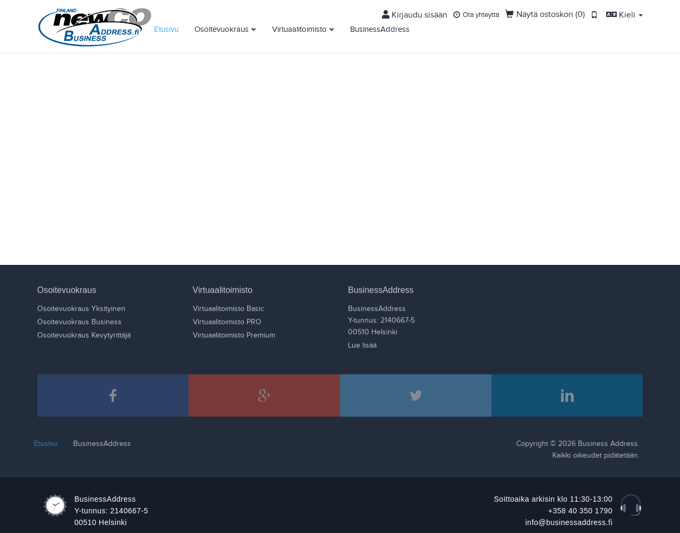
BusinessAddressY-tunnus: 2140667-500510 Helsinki (381, 320)
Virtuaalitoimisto (299, 24)
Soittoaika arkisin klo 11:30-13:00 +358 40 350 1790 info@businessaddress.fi (553, 511)
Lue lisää (362, 345)
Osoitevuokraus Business (79, 321)
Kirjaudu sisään (453, 9)
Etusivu (166, 24)
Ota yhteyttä (505, 9)
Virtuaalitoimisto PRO (227, 321)
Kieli (628, 9)
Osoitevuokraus (221, 24)
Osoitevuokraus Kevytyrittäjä (84, 335)
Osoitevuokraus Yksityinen (81, 308)
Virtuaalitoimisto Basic (228, 308)
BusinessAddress (380, 24)
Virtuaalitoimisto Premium (234, 335)
